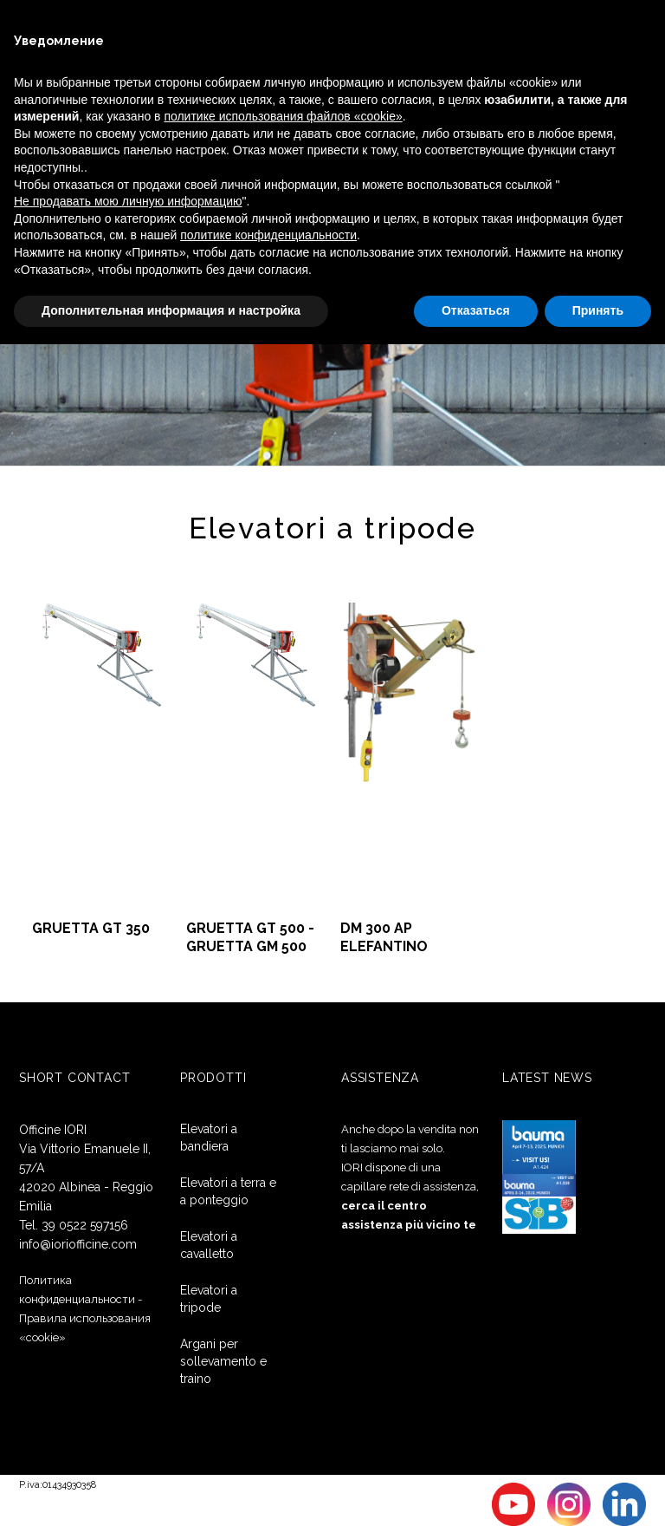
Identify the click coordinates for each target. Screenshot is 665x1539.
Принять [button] (597, 310)
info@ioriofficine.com (78, 1244)
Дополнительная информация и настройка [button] (171, 310)
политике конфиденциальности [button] (268, 235)
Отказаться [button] (476, 310)
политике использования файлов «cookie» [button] (283, 116)
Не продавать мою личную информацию (128, 201)
